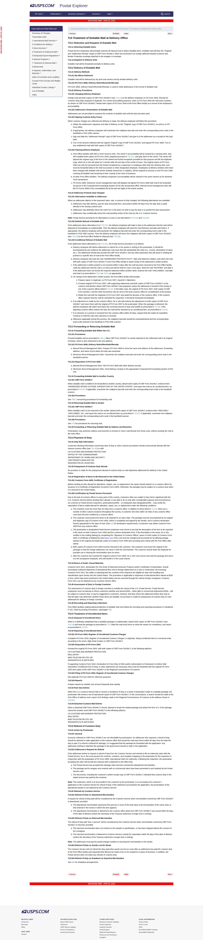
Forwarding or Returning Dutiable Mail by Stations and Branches (103, 427)
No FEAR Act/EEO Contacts (148, 929)
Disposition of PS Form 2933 (87, 645)
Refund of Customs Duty (87, 726)
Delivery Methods (82, 72)
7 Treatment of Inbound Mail (97, 29)
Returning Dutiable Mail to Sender (89, 403)
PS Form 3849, (74, 87)
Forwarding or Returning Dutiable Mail (94, 326)
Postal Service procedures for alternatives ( (91, 218)
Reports (78, 680)
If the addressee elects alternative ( (82, 225)
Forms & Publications (67, 929)
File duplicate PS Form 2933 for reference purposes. (89, 677)
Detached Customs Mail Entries (88, 704)
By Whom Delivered (84, 75)
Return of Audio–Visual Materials (88, 563)
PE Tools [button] (38, 14)
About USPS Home (66, 922)
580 (73, 862)
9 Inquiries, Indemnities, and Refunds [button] (44, 71)
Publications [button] (55, 14)
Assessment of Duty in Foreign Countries (92, 584)
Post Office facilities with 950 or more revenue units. (94, 154)
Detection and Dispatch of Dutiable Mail (95, 43)
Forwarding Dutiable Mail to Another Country (94, 376)
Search (165, 14)
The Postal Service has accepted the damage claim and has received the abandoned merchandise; (114, 765)
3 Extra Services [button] (39, 48)
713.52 (164, 310)
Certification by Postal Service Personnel (93, 493)
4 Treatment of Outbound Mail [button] (44, 52)
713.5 (106, 273)
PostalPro (103, 937)
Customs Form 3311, (77, 567)
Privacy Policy (143, 922)
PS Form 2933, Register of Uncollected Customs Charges (100, 634)
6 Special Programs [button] (40, 59)
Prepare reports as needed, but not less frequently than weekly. (94, 684)
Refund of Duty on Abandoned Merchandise (94, 795)
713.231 (104, 225)
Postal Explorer (74, 5)
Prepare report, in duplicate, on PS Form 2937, (98, 280)
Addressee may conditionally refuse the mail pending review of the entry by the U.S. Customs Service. (115, 213)
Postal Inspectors (105, 924)
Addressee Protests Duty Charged (89, 193)
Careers (24, 934)
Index (34, 95)
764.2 (74, 399)
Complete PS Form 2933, (78, 638)
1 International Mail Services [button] (44, 41)
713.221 (131, 157)
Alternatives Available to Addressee (91, 197)
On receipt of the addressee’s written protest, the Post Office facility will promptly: (106, 277)
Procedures (80, 334)
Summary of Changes (41, 33)
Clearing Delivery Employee (87, 150)
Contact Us (25, 922)
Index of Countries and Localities (45, 77)
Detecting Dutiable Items (85, 47)
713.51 (116, 236)
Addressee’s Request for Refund (89, 749)
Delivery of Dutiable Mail (87, 67)
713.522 (71, 700)
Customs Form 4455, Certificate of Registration (96, 480)
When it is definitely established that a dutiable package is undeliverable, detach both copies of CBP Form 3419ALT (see (118, 622)
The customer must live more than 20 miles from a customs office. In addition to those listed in (112, 509)
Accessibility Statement (146, 932)
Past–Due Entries (81, 688)
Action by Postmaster (83, 730)
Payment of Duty (83, 437)
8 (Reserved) (37, 67)
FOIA (140, 927)
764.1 (102, 338)
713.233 (145, 218)
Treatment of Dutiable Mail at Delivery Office (100, 38)
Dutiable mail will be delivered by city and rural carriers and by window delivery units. (103, 79)
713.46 (157, 307)
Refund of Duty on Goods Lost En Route (93, 845)
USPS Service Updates (68, 927)
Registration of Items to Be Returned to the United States (99, 477)
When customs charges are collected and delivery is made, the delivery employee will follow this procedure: (112, 121)
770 (108, 625)
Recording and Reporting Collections (90, 603)
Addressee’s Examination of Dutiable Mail (93, 110)
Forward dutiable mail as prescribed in (84, 338)
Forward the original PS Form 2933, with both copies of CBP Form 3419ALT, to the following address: (110, 649)
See (70, 399)
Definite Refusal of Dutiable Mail (89, 221)
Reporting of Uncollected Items (88, 631)
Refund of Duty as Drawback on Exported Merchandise (99, 858)
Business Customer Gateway (109, 922)
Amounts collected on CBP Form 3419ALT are (87, 738)
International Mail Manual (44, 28)
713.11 (118, 98)
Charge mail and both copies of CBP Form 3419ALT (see (92, 98)
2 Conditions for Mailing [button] (42, 44)
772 (73, 423)
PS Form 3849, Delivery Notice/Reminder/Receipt (96, 83)
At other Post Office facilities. (85, 177)
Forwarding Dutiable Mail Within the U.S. (92, 331)
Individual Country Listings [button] (43, 87)
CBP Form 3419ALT (83, 380)
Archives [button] (95, 14)
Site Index (24, 924)
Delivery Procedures (83, 90)
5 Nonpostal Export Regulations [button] (45, 56)
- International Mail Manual (78, 29)
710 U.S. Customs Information (118, 29)
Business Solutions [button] (76, 14)
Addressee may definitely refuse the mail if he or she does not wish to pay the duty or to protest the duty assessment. (121, 210)
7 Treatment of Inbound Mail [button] (43, 63)
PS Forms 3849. (80, 183)
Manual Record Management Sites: (87, 348)
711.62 (110, 289)
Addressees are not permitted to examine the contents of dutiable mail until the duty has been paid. (109, 114)
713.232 (134, 218)
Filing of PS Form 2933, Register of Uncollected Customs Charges (104, 673)
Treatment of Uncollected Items (90, 613)
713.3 (98, 273)
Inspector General (105, 927)
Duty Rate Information (84, 442)
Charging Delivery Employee (87, 94)
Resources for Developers (108, 935)
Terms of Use (143, 924)
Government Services (67, 932)
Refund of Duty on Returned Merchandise (93, 818)
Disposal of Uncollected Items (87, 618)
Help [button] (109, 14)
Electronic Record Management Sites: (88, 355)
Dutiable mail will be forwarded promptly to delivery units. (91, 64)
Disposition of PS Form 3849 (87, 362)
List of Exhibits (38, 91)
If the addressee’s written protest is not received (93, 265)
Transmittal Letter (39, 37)
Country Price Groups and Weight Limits (46, 82)
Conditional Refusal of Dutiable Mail (91, 240)
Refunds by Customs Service (87, 791)
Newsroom (64, 924)
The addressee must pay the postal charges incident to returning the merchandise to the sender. (113, 842)
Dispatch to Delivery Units (85, 60)
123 (112, 523)
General (78, 734)
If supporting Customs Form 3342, (82, 664)
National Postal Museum (108, 932)
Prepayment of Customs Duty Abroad (90, 466)
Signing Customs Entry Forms (88, 117)
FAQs (23, 927)
